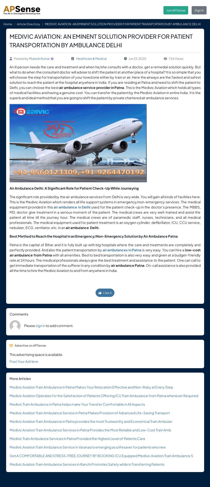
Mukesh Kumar (39, 59)
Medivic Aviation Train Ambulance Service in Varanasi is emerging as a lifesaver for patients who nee (88, 447)
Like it (105, 293)
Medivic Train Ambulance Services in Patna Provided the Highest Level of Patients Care (77, 438)
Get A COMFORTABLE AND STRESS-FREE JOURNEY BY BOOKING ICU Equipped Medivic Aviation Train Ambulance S (101, 455)
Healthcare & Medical (91, 59)
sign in (40, 325)
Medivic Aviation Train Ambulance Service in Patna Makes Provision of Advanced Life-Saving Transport (90, 413)
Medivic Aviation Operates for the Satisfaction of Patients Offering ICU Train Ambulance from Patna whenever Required (104, 395)
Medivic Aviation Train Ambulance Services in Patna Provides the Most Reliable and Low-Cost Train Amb (90, 430)
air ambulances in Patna (122, 250)
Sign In (199, 10)
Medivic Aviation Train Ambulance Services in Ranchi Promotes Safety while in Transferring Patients (87, 464)
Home (7, 24)
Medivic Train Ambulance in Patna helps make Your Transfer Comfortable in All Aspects (77, 404)
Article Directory (28, 24)
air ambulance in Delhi (72, 207)
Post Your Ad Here (24, 361)
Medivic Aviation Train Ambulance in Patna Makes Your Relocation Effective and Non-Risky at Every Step (91, 387)
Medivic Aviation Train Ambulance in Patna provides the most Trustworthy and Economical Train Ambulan (91, 421)
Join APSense (175, 10)
